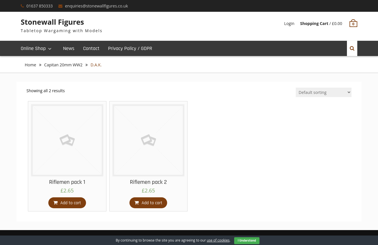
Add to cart (70, 203)
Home (30, 64)
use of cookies (218, 240)
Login (289, 23)
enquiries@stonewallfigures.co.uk (96, 6)
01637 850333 (39, 6)
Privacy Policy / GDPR (130, 48)
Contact (91, 48)
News (68, 48)
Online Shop (33, 48)
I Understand (247, 240)
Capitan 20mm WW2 (63, 64)
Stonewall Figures (52, 22)
